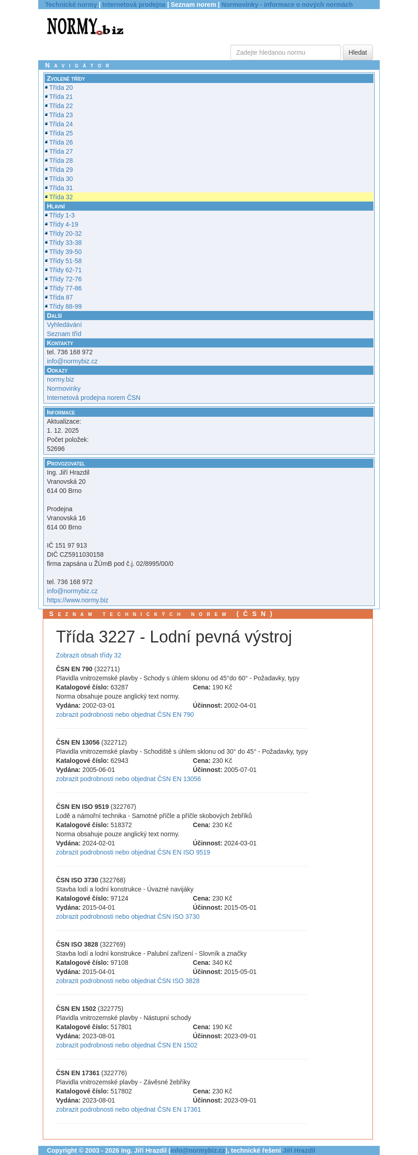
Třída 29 (61, 169)
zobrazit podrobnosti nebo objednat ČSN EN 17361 (128, 1109)
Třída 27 (61, 151)
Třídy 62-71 (65, 270)
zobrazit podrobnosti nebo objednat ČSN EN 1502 (127, 1045)
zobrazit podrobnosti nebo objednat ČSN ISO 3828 (127, 980)
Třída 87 (61, 297)
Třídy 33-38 (65, 242)
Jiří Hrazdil (299, 1150)
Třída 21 (61, 96)
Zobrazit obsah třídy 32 (88, 655)
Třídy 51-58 (65, 260)
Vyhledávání (64, 324)
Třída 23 (61, 115)
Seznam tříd (64, 333)
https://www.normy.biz (77, 600)
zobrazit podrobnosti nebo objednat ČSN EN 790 (125, 714)
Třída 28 (61, 160)
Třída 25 (61, 133)
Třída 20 (61, 87)
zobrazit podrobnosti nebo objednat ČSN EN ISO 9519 (133, 852)
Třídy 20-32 (65, 233)
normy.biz (60, 379)
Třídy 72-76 (65, 279)
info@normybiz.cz (72, 361)
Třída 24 (61, 124)
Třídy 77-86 (65, 288)
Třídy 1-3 (62, 215)
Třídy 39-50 (65, 251)
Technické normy (71, 4)
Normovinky (64, 388)
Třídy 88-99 (65, 306)
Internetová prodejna (133, 4)
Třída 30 (61, 178)
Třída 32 (61, 197)
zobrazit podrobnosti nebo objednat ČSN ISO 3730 (127, 916)
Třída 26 (61, 142)
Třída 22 (61, 105)
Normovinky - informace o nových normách (287, 4)
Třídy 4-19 (63, 224)
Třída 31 (61, 188)
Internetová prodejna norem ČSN (93, 397)
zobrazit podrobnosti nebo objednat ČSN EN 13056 (128, 778)
